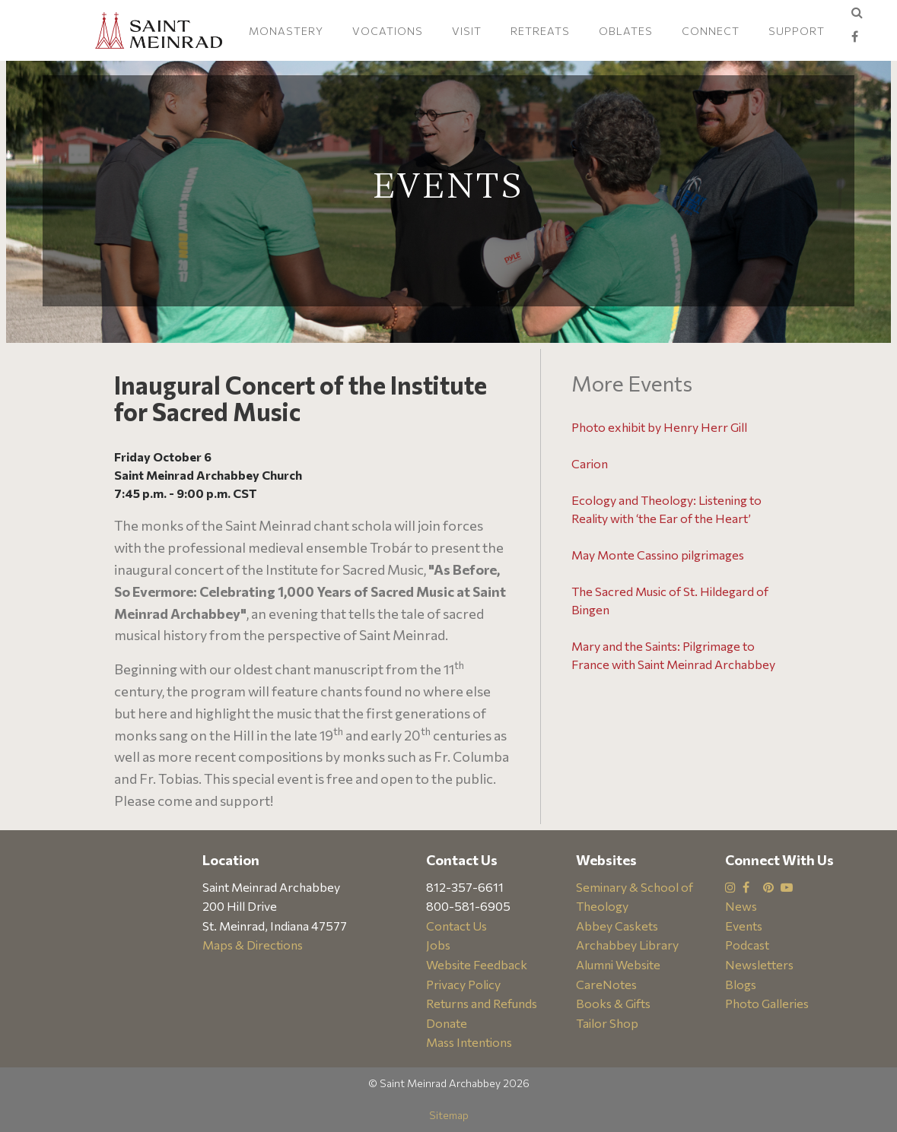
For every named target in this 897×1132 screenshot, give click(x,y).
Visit (467, 30)
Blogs (740, 984)
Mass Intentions (469, 1042)
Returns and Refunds (481, 1003)
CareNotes (606, 984)
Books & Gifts (613, 1003)
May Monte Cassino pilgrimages (657, 554)
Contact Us (456, 925)
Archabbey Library (627, 944)
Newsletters (759, 964)
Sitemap (449, 1114)
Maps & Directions (252, 944)
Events (743, 925)
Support (796, 30)
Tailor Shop (607, 1023)
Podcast (747, 944)
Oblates (626, 30)
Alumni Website (618, 964)
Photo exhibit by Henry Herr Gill (659, 427)
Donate (446, 1023)
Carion (589, 463)
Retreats (540, 30)
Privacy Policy (463, 984)
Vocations (387, 30)
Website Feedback (476, 964)
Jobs (438, 944)
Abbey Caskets (617, 925)
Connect (711, 30)
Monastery (286, 30)
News (741, 906)
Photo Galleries (767, 1003)
